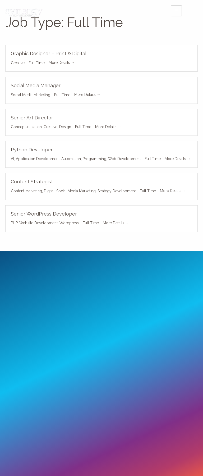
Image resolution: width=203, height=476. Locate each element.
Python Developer (32, 149)
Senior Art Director (32, 117)
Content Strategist (32, 181)
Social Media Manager (36, 85)
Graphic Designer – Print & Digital (48, 53)
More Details (62, 62)
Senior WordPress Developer (44, 214)
